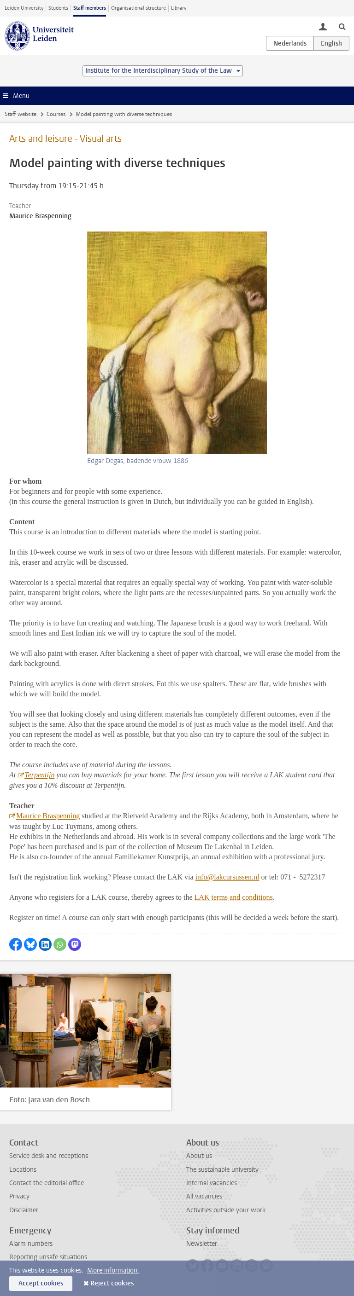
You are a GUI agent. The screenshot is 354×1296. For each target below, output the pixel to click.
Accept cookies (40, 1283)
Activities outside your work (226, 1210)
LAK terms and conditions (234, 897)
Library (178, 8)
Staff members (89, 8)
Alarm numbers (31, 1243)
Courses (56, 114)
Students (58, 8)
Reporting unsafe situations (48, 1257)
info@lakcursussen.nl (227, 877)
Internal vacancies (211, 1183)
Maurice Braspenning (48, 816)
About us (199, 1155)
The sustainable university (222, 1169)
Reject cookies (112, 1283)
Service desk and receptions (48, 1155)
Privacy (19, 1196)
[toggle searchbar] (342, 26)
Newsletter (201, 1243)
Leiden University (24, 8)
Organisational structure (138, 8)
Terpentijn (39, 775)
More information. (113, 1270)
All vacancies (204, 1196)
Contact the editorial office (46, 1183)
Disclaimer (23, 1210)
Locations (22, 1169)
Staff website (20, 114)
